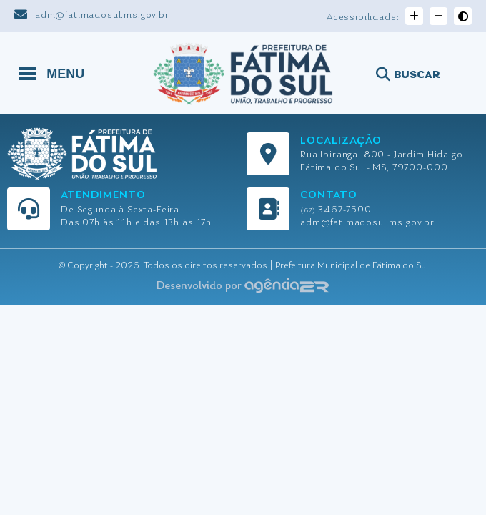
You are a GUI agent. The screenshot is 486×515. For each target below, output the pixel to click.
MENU (51, 73)
